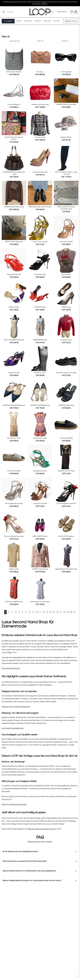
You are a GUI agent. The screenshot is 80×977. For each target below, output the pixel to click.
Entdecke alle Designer (11, 668)
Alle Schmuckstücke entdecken (14, 804)
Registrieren (62, 12)
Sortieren (65, 41)
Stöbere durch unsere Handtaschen (16, 707)
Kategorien (14, 41)
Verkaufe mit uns (71, 21)
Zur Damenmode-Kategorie (12, 728)
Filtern (40, 41)
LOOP (11, 796)
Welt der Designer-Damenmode (40, 829)
